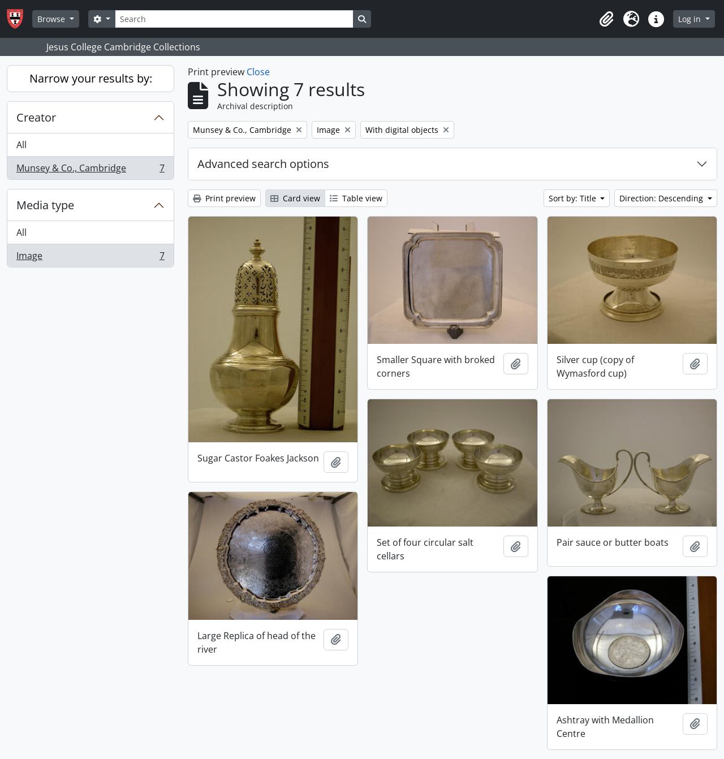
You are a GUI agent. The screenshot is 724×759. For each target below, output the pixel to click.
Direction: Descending (662, 198)
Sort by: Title (573, 198)
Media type (45, 205)
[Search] (234, 19)
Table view (356, 198)
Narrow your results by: (90, 78)
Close (258, 72)
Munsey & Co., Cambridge (90, 170)
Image (90, 258)
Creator (36, 117)
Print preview (224, 198)
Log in (690, 19)
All (21, 145)
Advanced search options (263, 163)
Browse (52, 19)
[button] (606, 19)
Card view (295, 198)
